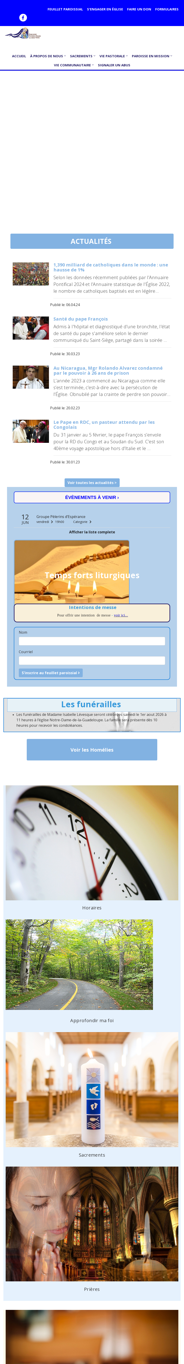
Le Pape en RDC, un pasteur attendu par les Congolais (104, 424)
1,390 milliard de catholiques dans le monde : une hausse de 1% (110, 267)
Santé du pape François (80, 319)
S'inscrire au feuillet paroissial (51, 672)
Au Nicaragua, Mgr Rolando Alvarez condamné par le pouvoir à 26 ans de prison (108, 370)
